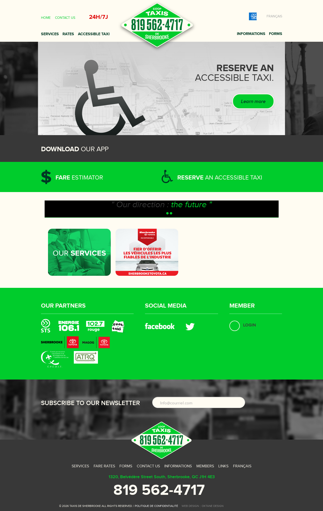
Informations (251, 34)
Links (223, 466)
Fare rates (104, 466)
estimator (79, 177)
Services (50, 34)
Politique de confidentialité (156, 506)
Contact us (65, 18)
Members (205, 466)
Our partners (63, 306)
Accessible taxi (94, 34)
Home (46, 18)
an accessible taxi (219, 177)
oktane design (212, 506)
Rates (68, 34)
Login (249, 325)
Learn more (253, 101)
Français (274, 16)
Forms (275, 34)
